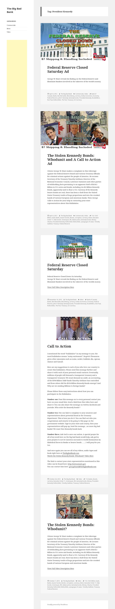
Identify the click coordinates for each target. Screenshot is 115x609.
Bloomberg (70, 96)
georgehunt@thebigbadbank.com (82, 466)
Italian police (76, 220)
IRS (71, 220)
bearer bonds (64, 218)
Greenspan (65, 220)
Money (94, 220)
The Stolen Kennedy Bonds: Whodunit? (70, 526)
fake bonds (57, 220)
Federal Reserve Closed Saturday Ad (67, 69)
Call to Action (59, 346)
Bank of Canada (92, 300)
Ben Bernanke (62, 96)
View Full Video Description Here (60, 287)
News (8, 29)
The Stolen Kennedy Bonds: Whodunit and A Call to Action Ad (74, 159)
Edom (90, 218)
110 (92, 216)
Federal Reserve (52, 98)
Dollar (83, 96)
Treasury (70, 100)
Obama (49, 222)
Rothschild (68, 222)
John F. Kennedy (63, 98)
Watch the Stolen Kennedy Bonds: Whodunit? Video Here (70, 456)
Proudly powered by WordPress (57, 605)
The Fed (64, 100)
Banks (55, 96)
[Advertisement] (17, 73)
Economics (89, 96)
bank (53, 218)
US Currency (78, 100)
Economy (96, 96)
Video (8, 32)
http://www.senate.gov (77, 464)
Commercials (11, 25)
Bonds (72, 218)
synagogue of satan (87, 222)
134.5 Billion (91, 581)
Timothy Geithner (67, 483)
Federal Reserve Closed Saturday (67, 267)
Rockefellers (96, 98)
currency (77, 96)
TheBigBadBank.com (71, 453)
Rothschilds (57, 100)
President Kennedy (85, 98)
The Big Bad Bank (14, 10)
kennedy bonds (74, 98)
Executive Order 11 (59, 481)
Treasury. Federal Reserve (61, 224)
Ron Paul (50, 100)
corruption (78, 218)
